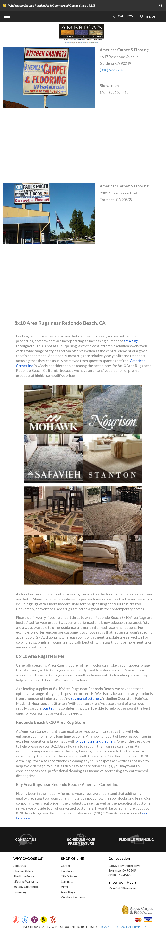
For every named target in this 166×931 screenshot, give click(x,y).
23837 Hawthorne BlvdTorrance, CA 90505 (124, 868)
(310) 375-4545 (119, 875)
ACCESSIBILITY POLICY (134, 926)
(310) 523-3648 (112, 70)
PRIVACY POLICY (109, 926)
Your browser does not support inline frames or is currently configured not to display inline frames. (83, 146)
